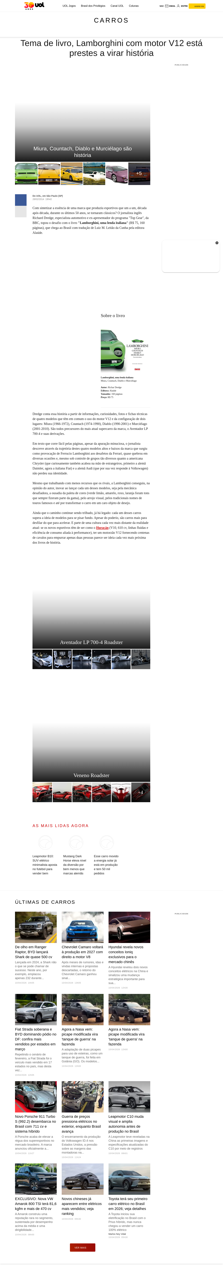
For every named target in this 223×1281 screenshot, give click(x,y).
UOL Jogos (69, 5)
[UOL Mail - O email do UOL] (170, 6)
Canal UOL (117, 5)
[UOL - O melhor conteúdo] (34, 6)
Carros (111, 20)
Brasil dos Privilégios (93, 5)
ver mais (83, 1248)
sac (161, 6)
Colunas (134, 5)
